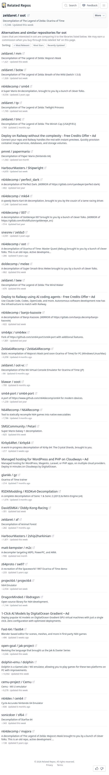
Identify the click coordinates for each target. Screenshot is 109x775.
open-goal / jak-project (17, 646)
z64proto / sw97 (12, 564)
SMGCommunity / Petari (18, 426)
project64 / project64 (16, 580)
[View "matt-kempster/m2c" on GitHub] (33, 547)
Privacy (49, 765)
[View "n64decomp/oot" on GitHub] (28, 244)
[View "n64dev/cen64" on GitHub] (25, 698)
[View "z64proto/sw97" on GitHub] (26, 564)
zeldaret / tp (10, 103)
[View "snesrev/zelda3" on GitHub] (26, 232)
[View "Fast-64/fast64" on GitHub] (25, 629)
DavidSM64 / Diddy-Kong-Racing (24, 508)
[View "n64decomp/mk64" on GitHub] (31, 196)
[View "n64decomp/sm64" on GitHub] (31, 86)
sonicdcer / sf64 (12, 715)
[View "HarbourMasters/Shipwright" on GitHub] (45, 167)
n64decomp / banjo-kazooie (21, 312)
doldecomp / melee (15, 264)
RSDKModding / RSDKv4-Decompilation (29, 491)
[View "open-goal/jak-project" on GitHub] (36, 645)
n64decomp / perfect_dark (20, 180)
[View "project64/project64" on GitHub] (33, 580)
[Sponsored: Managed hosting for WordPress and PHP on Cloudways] (54, 462)
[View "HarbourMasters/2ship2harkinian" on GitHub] (53, 536)
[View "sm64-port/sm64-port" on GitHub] (36, 393)
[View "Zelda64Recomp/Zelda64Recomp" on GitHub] (52, 348)
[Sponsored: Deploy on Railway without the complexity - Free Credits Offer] (54, 139)
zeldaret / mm (11, 53)
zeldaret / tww (11, 280)
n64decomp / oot (13, 244)
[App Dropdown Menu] (104, 5)
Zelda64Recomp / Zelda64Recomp (25, 349)
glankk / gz (9, 475)
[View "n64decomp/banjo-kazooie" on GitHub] (43, 312)
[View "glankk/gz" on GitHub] (19, 475)
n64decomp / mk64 (15, 196)
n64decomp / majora (16, 731)
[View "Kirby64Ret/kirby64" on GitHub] (32, 442)
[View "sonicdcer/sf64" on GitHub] (26, 714)
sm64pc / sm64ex (13, 332)
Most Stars (38, 45)
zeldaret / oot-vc (12, 365)
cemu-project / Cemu (16, 682)
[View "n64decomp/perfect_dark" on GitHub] (41, 179)
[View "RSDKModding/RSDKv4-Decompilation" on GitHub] (59, 491)
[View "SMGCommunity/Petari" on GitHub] (38, 426)
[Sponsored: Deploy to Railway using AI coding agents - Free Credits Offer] (54, 300)
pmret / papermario (15, 151)
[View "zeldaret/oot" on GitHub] (28, 15)
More (100, 15)
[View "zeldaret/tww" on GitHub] (23, 280)
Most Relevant (21, 45)
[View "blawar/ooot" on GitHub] (22, 381)
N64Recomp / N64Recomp (20, 410)
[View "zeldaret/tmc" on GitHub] (23, 119)
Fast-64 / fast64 (12, 629)
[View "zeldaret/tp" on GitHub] (20, 102)
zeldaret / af (10, 519)
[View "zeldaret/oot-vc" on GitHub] (26, 365)
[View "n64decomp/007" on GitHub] (28, 212)
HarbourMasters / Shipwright (22, 168)
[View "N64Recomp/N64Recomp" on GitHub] (41, 409)
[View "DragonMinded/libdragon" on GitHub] (41, 597)
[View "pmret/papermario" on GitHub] (31, 151)
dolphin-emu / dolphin (17, 662)
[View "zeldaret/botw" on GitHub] (25, 69)
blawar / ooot (11, 382)
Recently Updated (56, 45)
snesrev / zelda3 (12, 232)
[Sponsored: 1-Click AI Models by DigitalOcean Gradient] (54, 617)
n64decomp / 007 (13, 212)
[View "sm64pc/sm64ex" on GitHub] (28, 332)
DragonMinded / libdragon (20, 597)
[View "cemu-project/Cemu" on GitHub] (33, 682)
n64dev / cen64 (12, 698)
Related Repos (19, 5)
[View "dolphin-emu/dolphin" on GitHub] (35, 662)
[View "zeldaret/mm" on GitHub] (23, 53)
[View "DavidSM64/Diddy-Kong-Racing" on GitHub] (49, 507)
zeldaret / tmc (11, 119)
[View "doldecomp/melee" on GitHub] (31, 263)
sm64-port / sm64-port (17, 393)
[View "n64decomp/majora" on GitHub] (33, 731)
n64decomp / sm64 (15, 86)
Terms (60, 765)
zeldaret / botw (12, 70)
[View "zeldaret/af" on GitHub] (20, 519)
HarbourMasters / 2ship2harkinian (26, 536)
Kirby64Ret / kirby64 (15, 443)
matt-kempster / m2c (16, 548)
